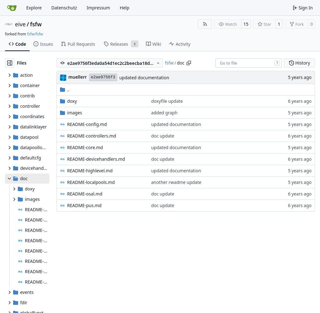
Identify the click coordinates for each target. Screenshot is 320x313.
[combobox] (248, 63)
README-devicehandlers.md (96, 159)
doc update (162, 136)
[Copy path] (189, 63)
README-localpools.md (91, 182)
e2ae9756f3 (103, 77)
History (299, 63)
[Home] (12, 7)
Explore (34, 8)
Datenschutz (64, 8)
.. (65, 89)
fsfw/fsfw (35, 34)
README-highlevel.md (89, 171)
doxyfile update (167, 101)
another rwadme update (176, 182)
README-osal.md (84, 194)
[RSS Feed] (205, 24)
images (74, 113)
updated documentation (144, 78)
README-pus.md (84, 205)
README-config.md (87, 124)
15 (245, 24)
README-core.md (85, 147)
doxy (72, 101)
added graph (164, 113)
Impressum (98, 8)
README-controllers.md (91, 136)
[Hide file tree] (9, 63)
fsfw (36, 24)
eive (20, 24)
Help (124, 8)
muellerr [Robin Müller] (77, 77)
